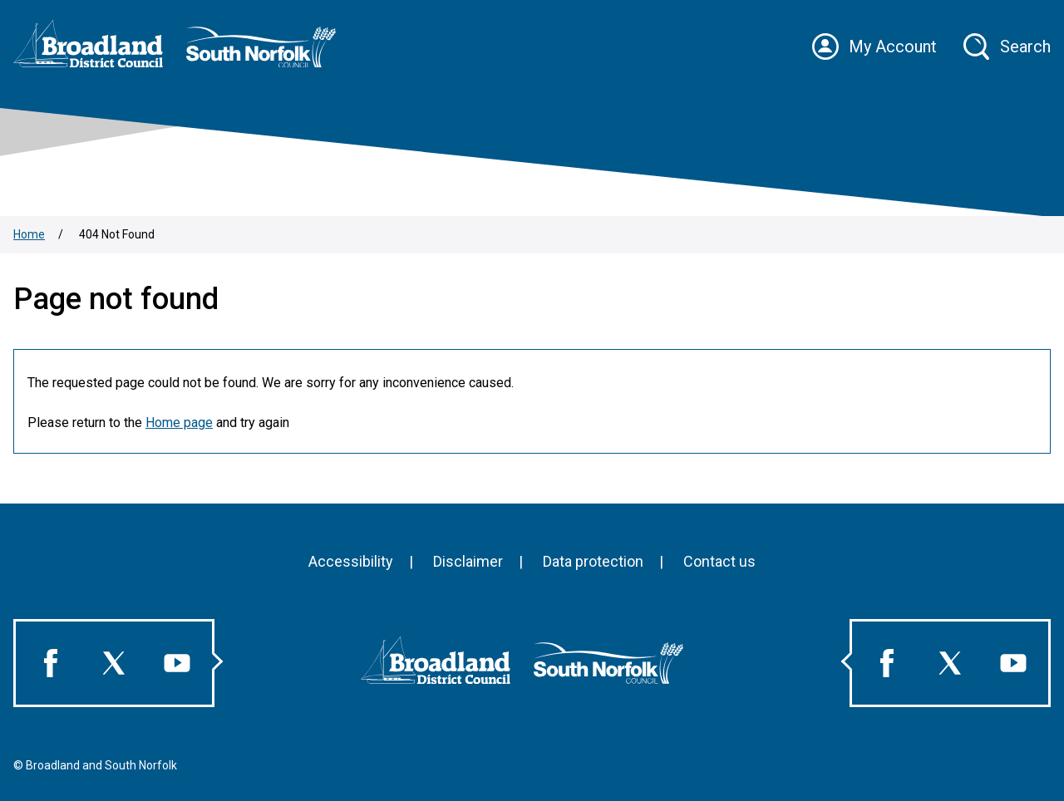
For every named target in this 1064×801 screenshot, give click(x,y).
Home (29, 234)
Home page (179, 422)
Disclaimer (468, 561)
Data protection (593, 561)
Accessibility (350, 561)
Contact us (719, 561)
